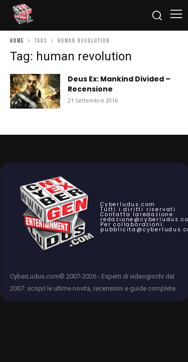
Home (17, 41)
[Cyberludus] (22, 15)
